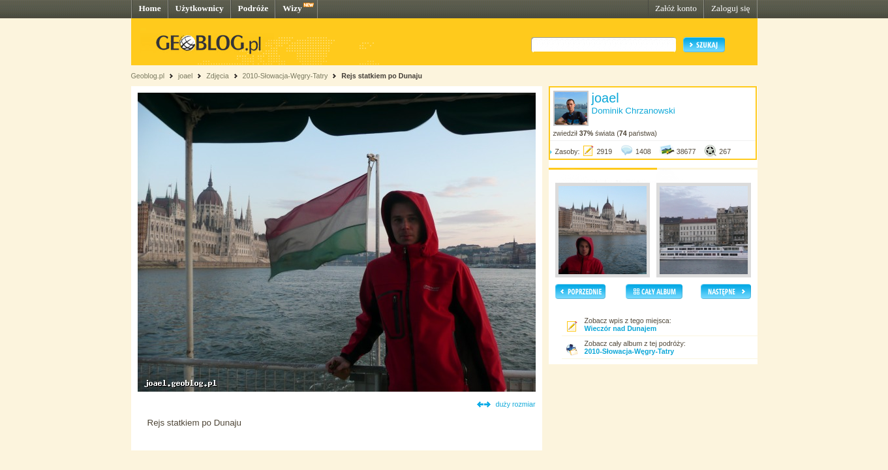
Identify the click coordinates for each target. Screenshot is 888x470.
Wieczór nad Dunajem (621, 328)
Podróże (253, 8)
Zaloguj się (730, 8)
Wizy (292, 8)
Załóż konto (676, 8)
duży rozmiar (516, 404)
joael (185, 76)
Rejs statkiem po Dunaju (381, 76)
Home (150, 8)
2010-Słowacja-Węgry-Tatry (285, 76)
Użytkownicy (200, 8)
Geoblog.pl (148, 76)
